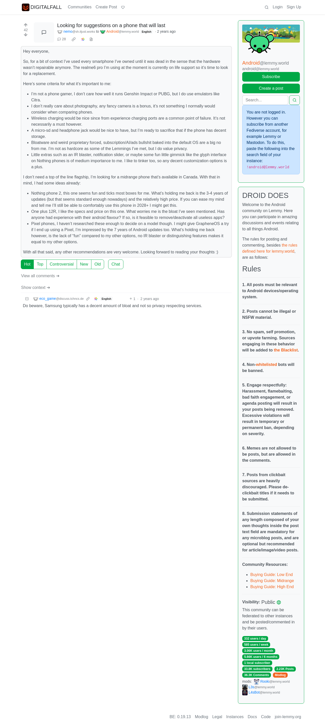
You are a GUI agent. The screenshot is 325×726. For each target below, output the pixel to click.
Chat (115, 264)
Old (97, 264)
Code (266, 717)
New (84, 264)
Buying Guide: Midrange (272, 581)
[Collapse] (27, 299)
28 (61, 39)
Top (40, 264)
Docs (252, 717)
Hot (27, 264)
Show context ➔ (35, 287)
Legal (217, 717)
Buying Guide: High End (272, 587)
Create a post (271, 88)
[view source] (91, 39)
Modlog (280, 675)
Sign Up (294, 7)
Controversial (62, 264)
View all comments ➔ (40, 276)
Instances (234, 717)
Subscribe (271, 77)
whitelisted (266, 364)
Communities (79, 7)
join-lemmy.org (288, 717)
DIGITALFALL (42, 7)
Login (278, 7)
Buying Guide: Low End (271, 574)
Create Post (106, 7)
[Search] (265, 100)
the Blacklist (286, 350)
